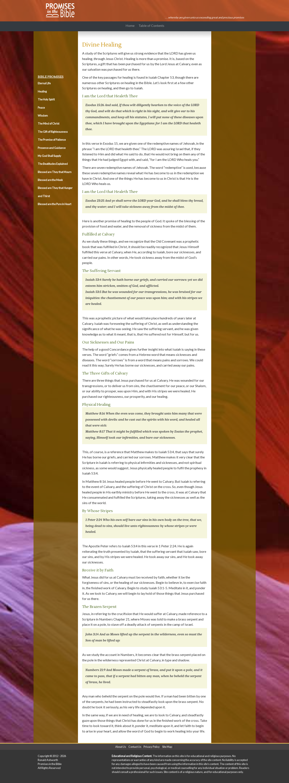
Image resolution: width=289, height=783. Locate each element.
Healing (42, 91)
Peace (41, 107)
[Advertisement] (56, 52)
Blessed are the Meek (50, 180)
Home (130, 25)
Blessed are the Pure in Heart (54, 204)
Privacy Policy (152, 746)
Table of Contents (151, 25)
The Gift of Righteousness (53, 131)
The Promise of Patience (52, 139)
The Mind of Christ (48, 123)
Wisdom (43, 115)
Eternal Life (44, 83)
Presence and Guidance (52, 148)
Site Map (167, 746)
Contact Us (134, 746)
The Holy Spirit (46, 99)
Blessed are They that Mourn (54, 172)
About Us (120, 746)
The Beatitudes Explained (53, 163)
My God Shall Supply (49, 155)
